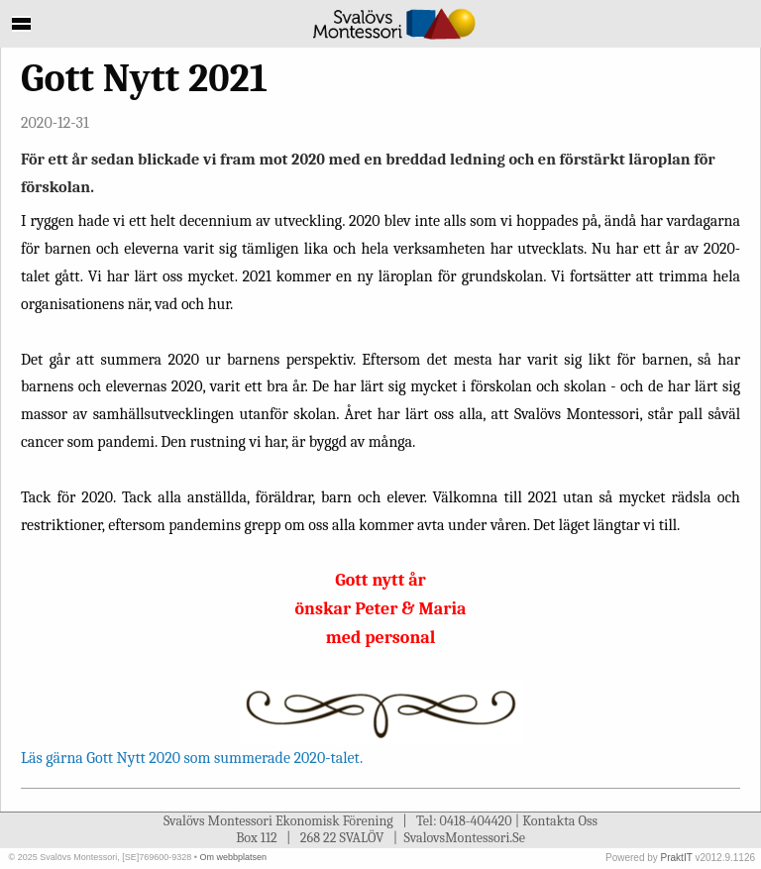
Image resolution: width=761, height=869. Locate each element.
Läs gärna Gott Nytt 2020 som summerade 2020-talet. (192, 758)
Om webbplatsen (233, 857)
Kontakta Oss (560, 821)
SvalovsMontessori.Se (464, 837)
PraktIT (677, 857)
